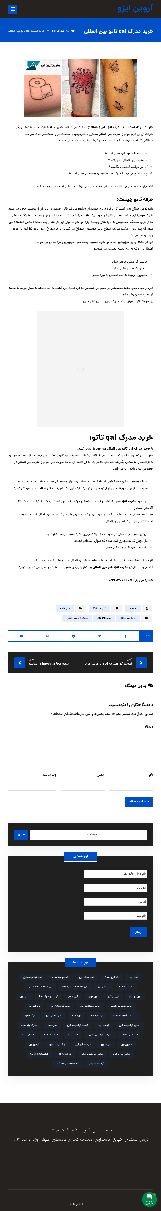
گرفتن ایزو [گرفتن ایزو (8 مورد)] (34, 1042)
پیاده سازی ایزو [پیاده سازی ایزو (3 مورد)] (83, 1042)
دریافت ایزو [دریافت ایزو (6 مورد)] (34, 1004)
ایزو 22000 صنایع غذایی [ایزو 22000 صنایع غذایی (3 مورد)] (40, 985)
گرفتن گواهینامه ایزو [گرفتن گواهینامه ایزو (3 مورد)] (92, 1052)
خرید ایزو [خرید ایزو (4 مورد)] (24, 994)
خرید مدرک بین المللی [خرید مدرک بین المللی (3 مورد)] (121, 1004)
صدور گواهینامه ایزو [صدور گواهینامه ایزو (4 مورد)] (129, 1023)
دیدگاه (147, 727)
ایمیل (101, 775)
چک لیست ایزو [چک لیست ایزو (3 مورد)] (57, 1042)
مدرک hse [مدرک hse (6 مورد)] (52, 1023)
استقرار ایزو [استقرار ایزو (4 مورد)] (103, 985)
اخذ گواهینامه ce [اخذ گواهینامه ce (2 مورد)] (60, 975)
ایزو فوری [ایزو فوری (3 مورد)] (92, 994)
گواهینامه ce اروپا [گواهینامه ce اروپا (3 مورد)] (39, 1052)
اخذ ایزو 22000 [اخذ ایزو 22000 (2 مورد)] (111, 975)
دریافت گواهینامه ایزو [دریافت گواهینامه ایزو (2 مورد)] (124, 1013)
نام (151, 775)
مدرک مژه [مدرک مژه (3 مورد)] (73, 1033)
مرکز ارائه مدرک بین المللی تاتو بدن (108, 301)
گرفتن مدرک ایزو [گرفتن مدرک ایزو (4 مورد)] (121, 1052)
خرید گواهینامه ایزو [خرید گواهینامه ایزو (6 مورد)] (60, 1004)
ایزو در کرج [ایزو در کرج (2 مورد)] (113, 994)
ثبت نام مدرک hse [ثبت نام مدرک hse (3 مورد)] (48, 994)
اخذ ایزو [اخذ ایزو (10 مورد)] (133, 975)
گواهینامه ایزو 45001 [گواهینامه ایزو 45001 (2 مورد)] (68, 1061)
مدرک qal (65, 609)
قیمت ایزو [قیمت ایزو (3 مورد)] (103, 1023)
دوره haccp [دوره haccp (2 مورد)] (97, 1013)
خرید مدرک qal (128, 618)
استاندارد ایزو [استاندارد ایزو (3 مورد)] (125, 985)
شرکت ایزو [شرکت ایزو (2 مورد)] (30, 1013)
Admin (132, 609)
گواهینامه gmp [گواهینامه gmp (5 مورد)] (96, 1061)
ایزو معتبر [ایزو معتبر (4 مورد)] (73, 994)
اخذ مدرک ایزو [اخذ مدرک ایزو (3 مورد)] (86, 975)
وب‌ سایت (49, 775)
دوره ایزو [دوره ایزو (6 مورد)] (76, 1013)
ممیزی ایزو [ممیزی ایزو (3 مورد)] (126, 1042)
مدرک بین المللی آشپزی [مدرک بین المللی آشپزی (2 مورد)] (100, 1033)
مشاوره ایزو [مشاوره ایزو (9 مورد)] (28, 1033)
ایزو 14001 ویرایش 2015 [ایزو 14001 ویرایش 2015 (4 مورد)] (74, 985)
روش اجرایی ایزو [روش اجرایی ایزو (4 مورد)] (53, 1013)
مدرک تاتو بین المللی (77, 618)
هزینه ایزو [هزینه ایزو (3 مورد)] (106, 1042)
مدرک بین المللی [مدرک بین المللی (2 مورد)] (130, 1033)
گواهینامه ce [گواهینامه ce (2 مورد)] (65, 1052)
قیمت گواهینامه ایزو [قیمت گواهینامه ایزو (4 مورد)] (77, 1023)
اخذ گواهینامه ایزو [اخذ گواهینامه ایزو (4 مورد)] (32, 975)
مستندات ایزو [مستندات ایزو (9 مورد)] (51, 1033)
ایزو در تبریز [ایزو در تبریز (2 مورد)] (134, 994)
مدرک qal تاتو (104, 618)
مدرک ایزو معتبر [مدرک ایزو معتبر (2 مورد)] (29, 1023)
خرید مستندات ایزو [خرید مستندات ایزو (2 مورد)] (90, 1004)
